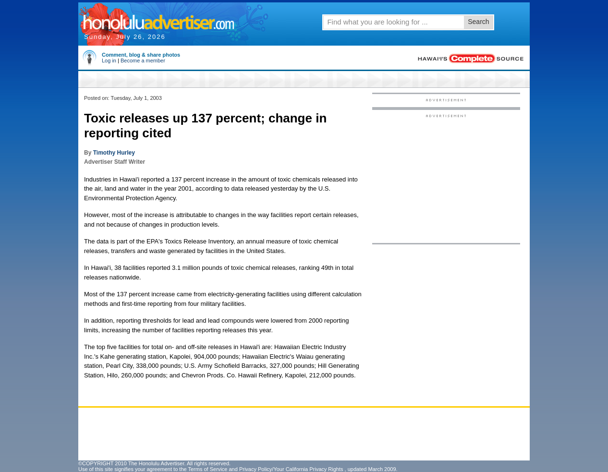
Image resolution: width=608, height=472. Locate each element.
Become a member (143, 60)
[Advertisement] (446, 178)
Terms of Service (207, 469)
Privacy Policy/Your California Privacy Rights (291, 469)
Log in (109, 60)
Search (478, 21)
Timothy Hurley (114, 152)
